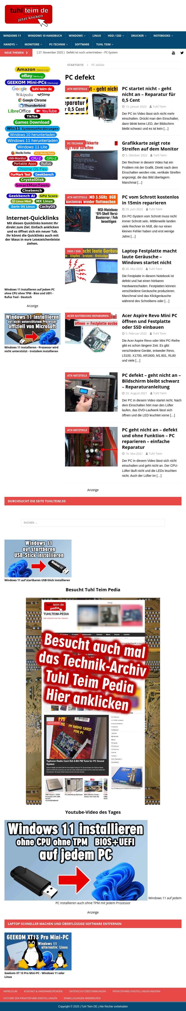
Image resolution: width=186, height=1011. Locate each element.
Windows (76, 36)
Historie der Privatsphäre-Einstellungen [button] (30, 998)
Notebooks (162, 36)
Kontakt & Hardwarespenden (43, 991)
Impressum (10, 991)
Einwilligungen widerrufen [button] (82, 998)
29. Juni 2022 (134, 209)
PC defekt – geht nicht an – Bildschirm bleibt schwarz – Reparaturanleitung (151, 381)
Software (82, 44)
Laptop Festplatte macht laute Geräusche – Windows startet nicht (149, 256)
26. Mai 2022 (134, 269)
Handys (9, 44)
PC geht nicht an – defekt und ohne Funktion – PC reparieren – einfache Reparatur (150, 438)
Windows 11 (12, 36)
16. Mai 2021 (134, 453)
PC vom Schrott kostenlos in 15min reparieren (150, 200)
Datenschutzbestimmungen (87, 991)
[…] (166, 128)
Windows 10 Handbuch (45, 36)
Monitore (32, 44)
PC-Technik (57, 44)
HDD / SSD (114, 36)
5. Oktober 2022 (136, 155)
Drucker (137, 36)
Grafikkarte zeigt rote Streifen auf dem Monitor (150, 146)
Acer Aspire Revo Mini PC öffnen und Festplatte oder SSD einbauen (149, 321)
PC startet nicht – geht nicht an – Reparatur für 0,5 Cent (148, 94)
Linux (97, 36)
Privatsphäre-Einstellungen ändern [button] (136, 991)
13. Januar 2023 (136, 106)
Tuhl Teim (103, 44)
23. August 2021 (136, 393)
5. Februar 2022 (136, 333)
